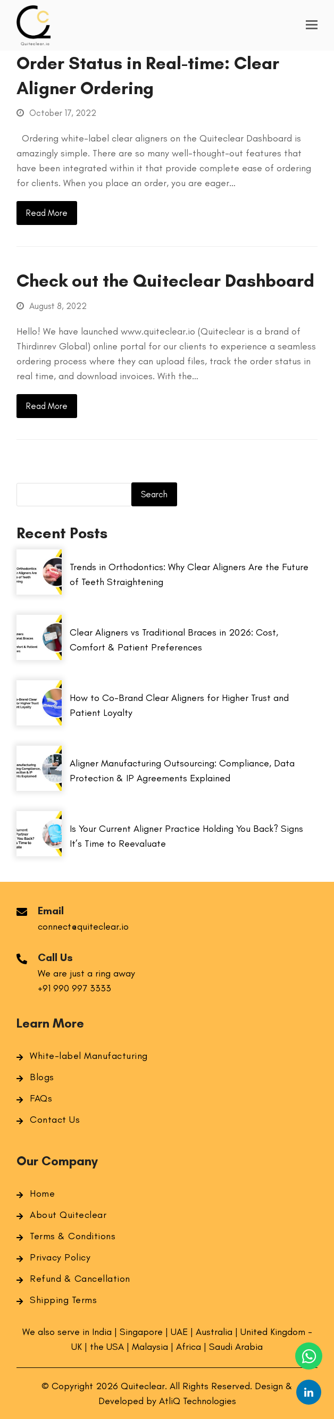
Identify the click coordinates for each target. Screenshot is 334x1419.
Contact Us (55, 1119)
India (103, 1332)
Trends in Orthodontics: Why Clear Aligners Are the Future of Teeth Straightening (189, 574)
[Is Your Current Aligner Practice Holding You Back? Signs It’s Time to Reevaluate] (39, 853)
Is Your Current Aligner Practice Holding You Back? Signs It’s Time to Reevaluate (186, 836)
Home (42, 1193)
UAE (179, 1332)
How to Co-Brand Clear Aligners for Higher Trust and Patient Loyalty (179, 705)
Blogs (42, 1077)
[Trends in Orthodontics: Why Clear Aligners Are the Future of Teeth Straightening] (39, 591)
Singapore (141, 1332)
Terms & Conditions (72, 1236)
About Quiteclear (68, 1215)
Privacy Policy (60, 1257)
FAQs (41, 1098)
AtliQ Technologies (197, 1401)
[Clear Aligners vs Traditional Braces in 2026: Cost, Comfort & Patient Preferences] (39, 657)
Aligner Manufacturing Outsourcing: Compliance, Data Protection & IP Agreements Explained (182, 770)
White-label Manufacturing (89, 1056)
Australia (214, 1332)
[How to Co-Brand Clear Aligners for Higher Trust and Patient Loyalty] (39, 722)
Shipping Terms (63, 1300)
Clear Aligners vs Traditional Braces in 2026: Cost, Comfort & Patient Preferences (174, 640)
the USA (108, 1347)
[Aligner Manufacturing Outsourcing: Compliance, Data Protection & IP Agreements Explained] (39, 788)
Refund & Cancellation (80, 1278)
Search (154, 494)
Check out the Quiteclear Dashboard (165, 280)
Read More (47, 212)
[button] (312, 25)
